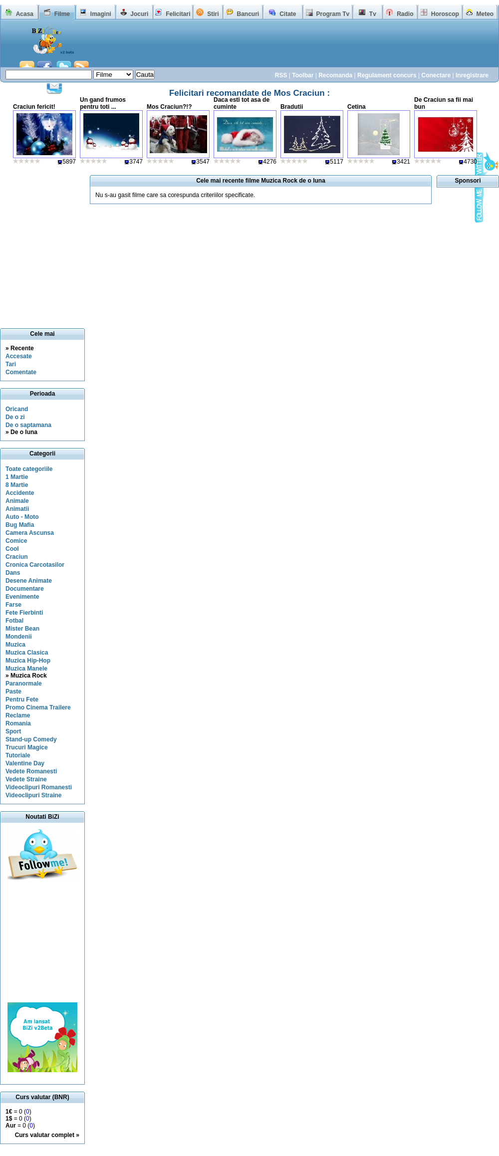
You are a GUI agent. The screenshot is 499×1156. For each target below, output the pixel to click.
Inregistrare (472, 75)
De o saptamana (28, 425)
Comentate (20, 372)
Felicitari (178, 13)
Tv (372, 13)
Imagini (100, 13)
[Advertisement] (42, 942)
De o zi (15, 417)
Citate (287, 13)
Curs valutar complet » (47, 1135)
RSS (281, 75)
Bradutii (291, 106)
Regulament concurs (387, 75)
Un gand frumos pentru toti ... (103, 103)
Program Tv (332, 13)
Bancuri (248, 13)
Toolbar (302, 75)
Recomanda (335, 75)
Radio (405, 13)
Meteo (485, 13)
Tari (10, 364)
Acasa (24, 13)
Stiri (213, 13)
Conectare (436, 75)
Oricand (16, 409)
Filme (62, 13)
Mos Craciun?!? (169, 106)
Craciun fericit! (34, 106)
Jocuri (139, 13)
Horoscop (445, 13)
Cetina (356, 106)
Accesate (18, 356)
